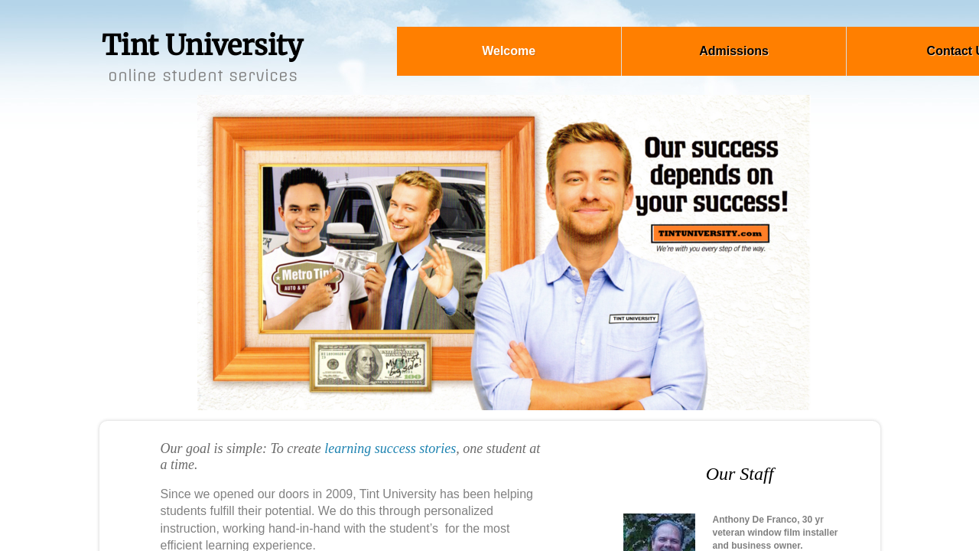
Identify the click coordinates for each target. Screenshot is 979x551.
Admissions (734, 50)
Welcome (508, 50)
